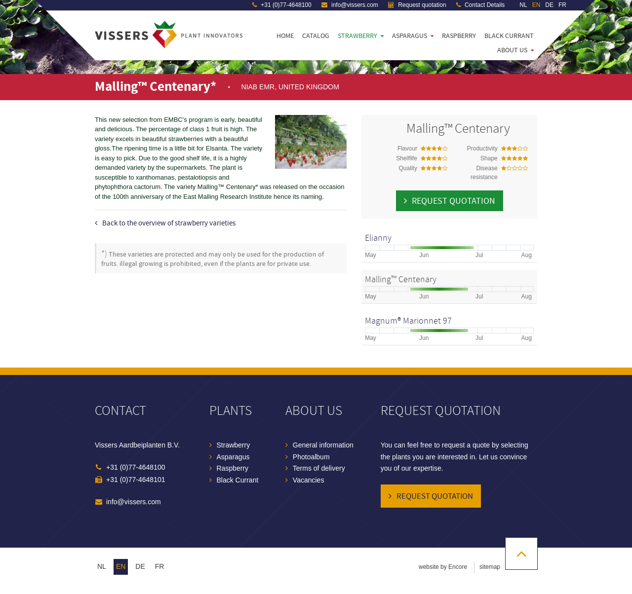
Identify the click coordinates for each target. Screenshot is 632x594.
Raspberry (459, 36)
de (140, 566)
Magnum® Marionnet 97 (408, 321)
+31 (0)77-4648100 (282, 4)
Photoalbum (311, 457)
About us (512, 50)
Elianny (378, 238)
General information (323, 445)
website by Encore (443, 566)
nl (101, 566)
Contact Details (480, 4)
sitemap (489, 566)
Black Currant (509, 36)
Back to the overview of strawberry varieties (169, 223)
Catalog (315, 36)
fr (159, 566)
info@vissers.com (349, 4)
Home (285, 36)
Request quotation (417, 4)
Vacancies (308, 480)
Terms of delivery (319, 468)
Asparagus (409, 36)
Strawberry (357, 36)
